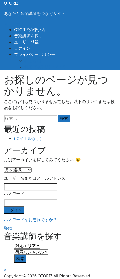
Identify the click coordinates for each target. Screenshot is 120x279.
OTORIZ (11, 3)
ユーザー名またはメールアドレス (34, 178)
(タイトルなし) (27, 138)
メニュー (12, 23)
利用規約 (32, 60)
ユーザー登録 (26, 42)
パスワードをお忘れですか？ (30, 219)
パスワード (14, 194)
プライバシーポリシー (34, 54)
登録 (8, 228)
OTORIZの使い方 (29, 30)
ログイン (22, 48)
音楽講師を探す (28, 36)
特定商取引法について (44, 66)
